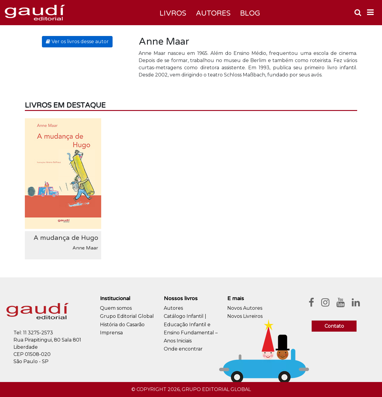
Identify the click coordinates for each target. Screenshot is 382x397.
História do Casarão (122, 324)
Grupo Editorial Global (127, 316)
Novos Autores (244, 308)
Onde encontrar (183, 349)
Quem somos (116, 308)
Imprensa (111, 333)
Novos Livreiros (245, 316)
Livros (173, 13)
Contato (334, 326)
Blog (250, 13)
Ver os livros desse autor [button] (77, 41)
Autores (173, 308)
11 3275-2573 (38, 333)
